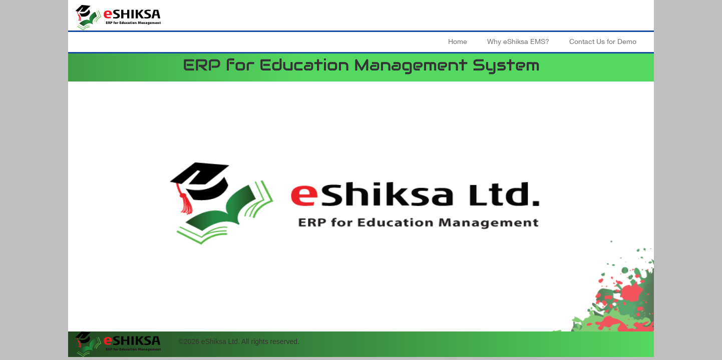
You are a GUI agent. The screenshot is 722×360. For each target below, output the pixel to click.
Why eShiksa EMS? (518, 41)
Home (457, 41)
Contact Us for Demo (602, 41)
